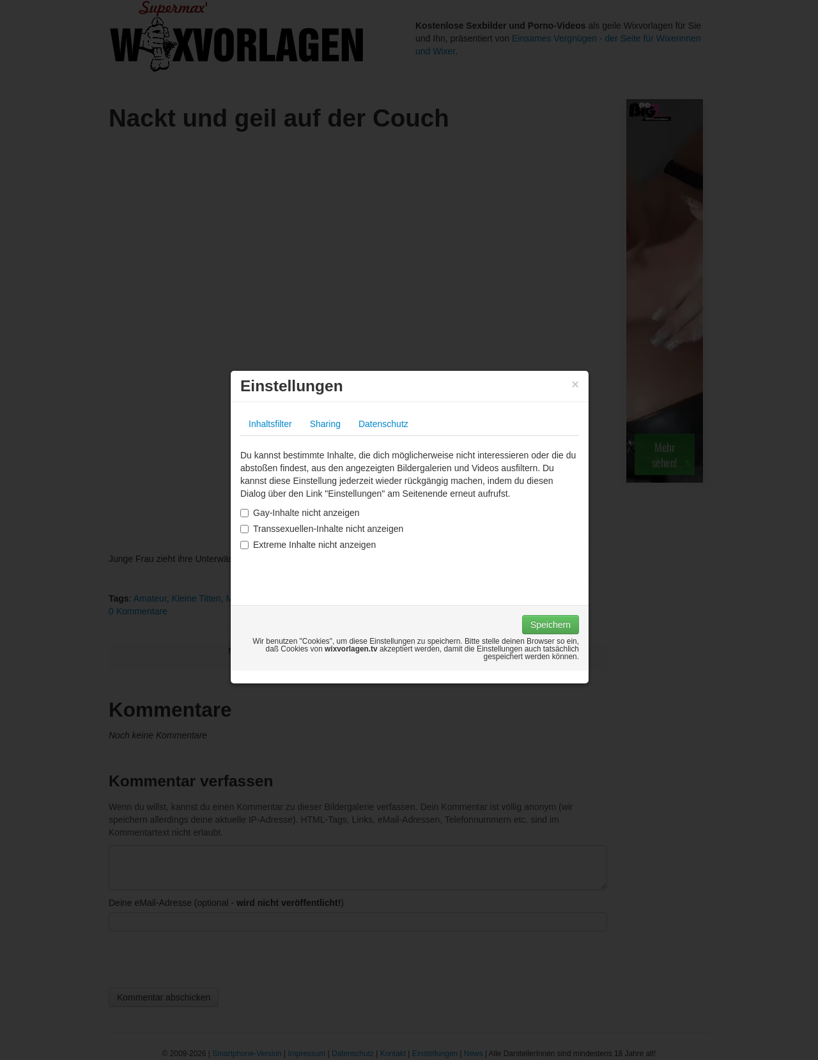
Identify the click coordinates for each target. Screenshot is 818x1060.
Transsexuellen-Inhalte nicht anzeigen (321, 529)
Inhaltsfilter (270, 424)
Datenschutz (383, 424)
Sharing (325, 424)
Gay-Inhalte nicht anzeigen (300, 513)
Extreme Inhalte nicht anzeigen (308, 545)
